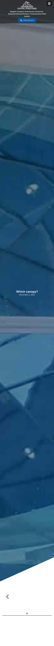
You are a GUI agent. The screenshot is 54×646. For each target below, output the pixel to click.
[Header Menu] (49, 3)
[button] (7, 596)
